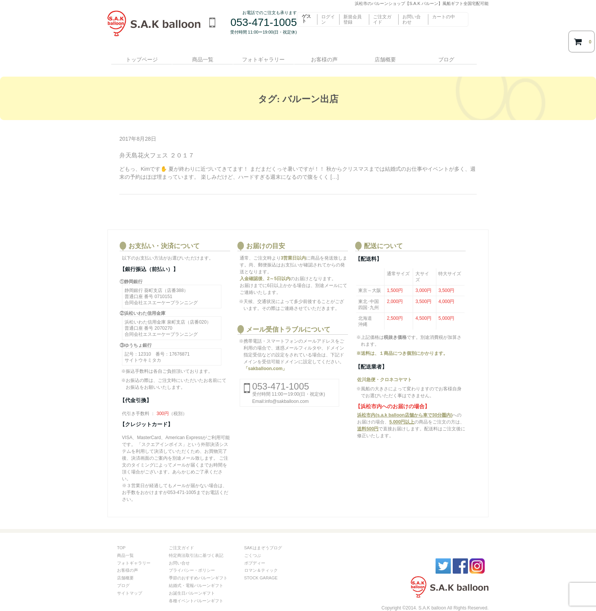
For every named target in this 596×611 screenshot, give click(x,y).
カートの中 (443, 16)
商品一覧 (201, 56)
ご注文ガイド (382, 19)
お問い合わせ (411, 19)
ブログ (455, 56)
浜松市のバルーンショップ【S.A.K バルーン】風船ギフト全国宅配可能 (156, 29)
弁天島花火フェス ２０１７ (156, 146)
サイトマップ (129, 583)
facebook (460, 556)
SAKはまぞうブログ (263, 538)
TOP (121, 538)
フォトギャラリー (265, 56)
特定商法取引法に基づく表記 (196, 545)
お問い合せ (179, 553)
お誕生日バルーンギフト (192, 583)
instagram (477, 556)
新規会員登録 (352, 19)
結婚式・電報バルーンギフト (196, 576)
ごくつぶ (252, 545)
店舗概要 (391, 56)
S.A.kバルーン (424, 577)
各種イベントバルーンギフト (196, 591)
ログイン (328, 19)
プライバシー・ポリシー (192, 560)
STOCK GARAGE (261, 568)
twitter (443, 556)
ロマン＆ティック (261, 560)
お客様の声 (328, 56)
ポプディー (254, 553)
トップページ (138, 56)
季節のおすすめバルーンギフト (198, 568)
